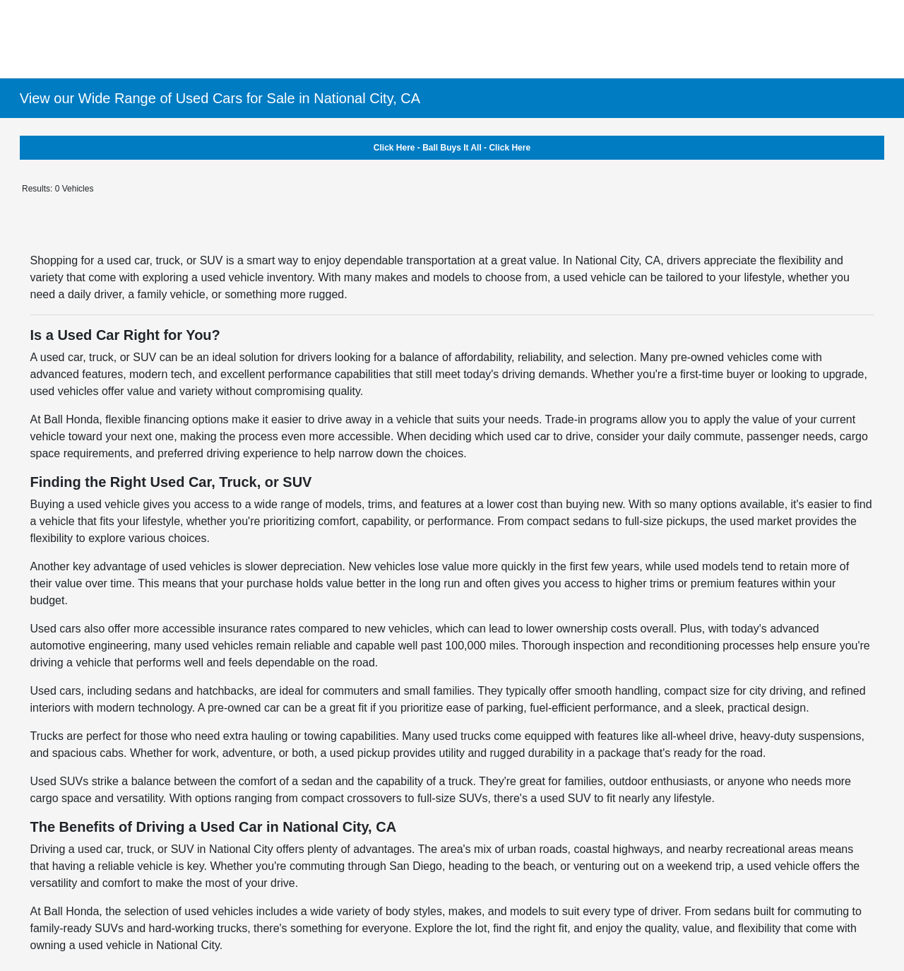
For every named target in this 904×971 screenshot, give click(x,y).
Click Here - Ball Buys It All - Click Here (452, 148)
